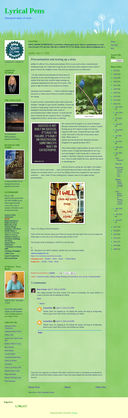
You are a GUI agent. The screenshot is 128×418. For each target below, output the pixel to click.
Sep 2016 (119, 124)
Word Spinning (10, 381)
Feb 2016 (119, 214)
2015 (115, 227)
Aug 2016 (119, 130)
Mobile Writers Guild (12, 371)
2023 (115, 78)
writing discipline (94, 277)
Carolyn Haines (10, 354)
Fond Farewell (119, 159)
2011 (115, 242)
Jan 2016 (119, 220)
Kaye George (42, 289)
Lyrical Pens (24, 11)
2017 (115, 100)
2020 (115, 89)
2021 (115, 85)
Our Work (114, 45)
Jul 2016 (119, 136)
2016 (115, 104)
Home (67, 387)
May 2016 (119, 147)
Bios (112, 48)
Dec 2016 (119, 107)
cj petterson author (42, 277)
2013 (115, 234)
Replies (42, 303)
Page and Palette (10, 374)
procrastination (72, 277)
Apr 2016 (119, 153)
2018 (115, 96)
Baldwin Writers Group (13, 344)
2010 (115, 245)
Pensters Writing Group (13, 378)
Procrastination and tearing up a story (119, 172)
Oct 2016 (119, 118)
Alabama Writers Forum (13, 331)
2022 (115, 82)
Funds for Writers (11, 361)
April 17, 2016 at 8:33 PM (65, 308)
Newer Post (34, 387)
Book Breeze (9, 351)
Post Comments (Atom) (46, 392)
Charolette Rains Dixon (13, 357)
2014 (115, 231)
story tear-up (83, 277)
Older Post (101, 387)
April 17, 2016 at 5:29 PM (56, 289)
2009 (115, 249)
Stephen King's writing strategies (119, 184)
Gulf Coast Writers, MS (13, 367)
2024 (115, 74)
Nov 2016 (119, 113)
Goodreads (8, 364)
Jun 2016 (119, 141)
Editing (52, 277)
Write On (118, 164)
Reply (39, 298)
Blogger (74, 413)
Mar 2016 (119, 209)
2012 (115, 238)
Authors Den (9, 335)
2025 (115, 70)
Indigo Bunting (61, 277)
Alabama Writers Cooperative (10, 327)
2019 (115, 93)
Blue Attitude (9, 347)
